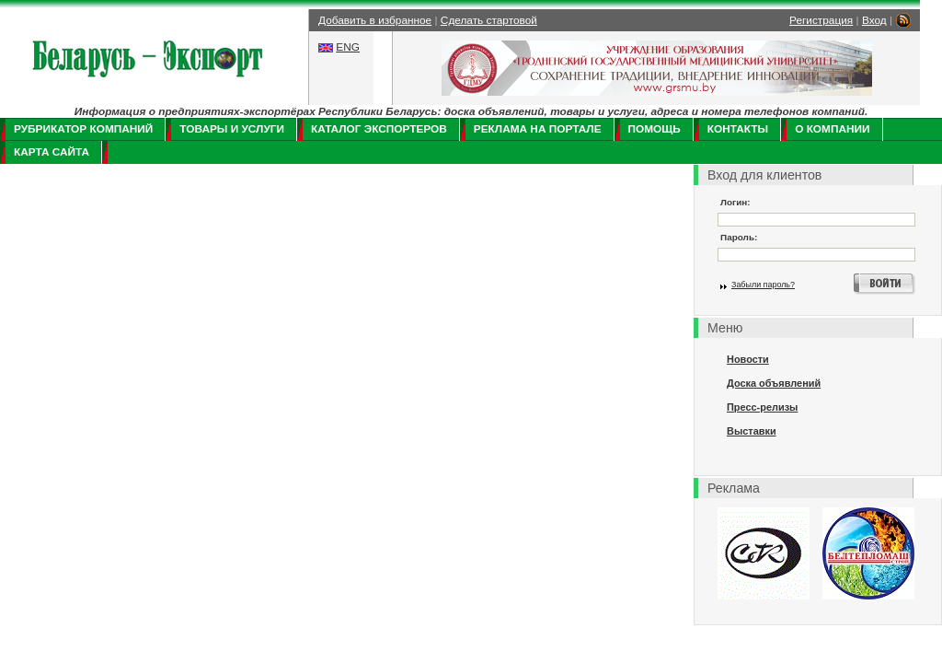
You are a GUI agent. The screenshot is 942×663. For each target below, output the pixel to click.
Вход (874, 20)
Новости (748, 359)
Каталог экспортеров (379, 128)
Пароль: (738, 237)
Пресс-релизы (762, 407)
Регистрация (821, 20)
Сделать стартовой (489, 20)
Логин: (735, 202)
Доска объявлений (774, 383)
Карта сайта (51, 151)
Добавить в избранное (374, 20)
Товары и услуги (231, 128)
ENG (348, 47)
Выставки (751, 430)
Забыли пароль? (763, 284)
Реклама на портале (538, 128)
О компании (832, 128)
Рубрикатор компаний (83, 128)
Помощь (654, 128)
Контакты (737, 128)
